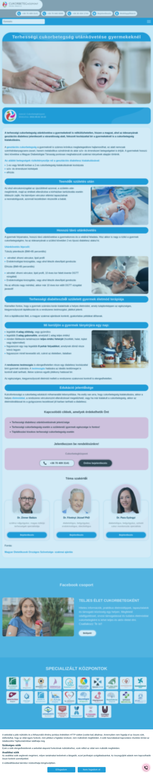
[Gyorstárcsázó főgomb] (146, 768)
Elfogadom (61, 769)
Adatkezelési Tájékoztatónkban (16, 741)
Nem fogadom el (92, 769)
